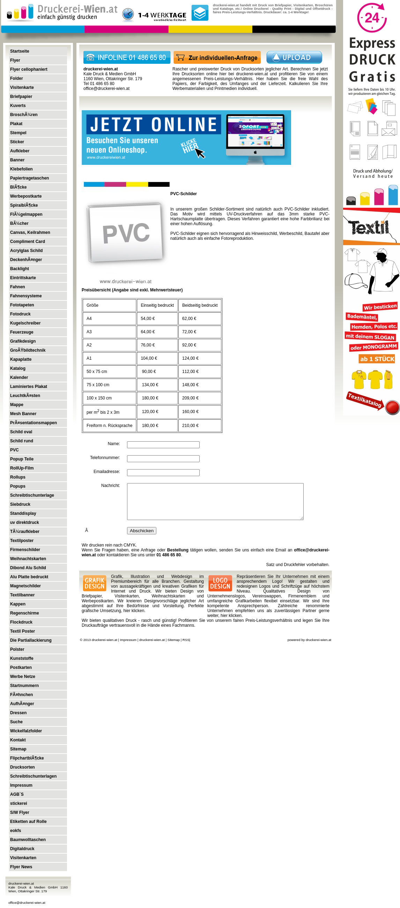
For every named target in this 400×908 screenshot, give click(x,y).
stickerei (18, 803)
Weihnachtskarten (28, 558)
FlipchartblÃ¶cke (27, 758)
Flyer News (21, 866)
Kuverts (18, 105)
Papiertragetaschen (29, 178)
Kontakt (18, 740)
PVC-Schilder (183, 193)
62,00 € (189, 318)
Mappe (16, 404)
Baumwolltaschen (28, 839)
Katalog (17, 368)
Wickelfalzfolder (26, 730)
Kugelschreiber (25, 323)
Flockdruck (21, 622)
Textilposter (22, 540)
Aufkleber (19, 150)
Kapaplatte (20, 359)
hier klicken (133, 610)
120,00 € (149, 411)
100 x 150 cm (99, 398)
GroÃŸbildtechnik (27, 350)
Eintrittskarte (23, 277)
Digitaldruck (22, 848)
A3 (89, 331)
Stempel (18, 132)
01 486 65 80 (168, 554)
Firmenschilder (25, 549)
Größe (92, 305)
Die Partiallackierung (31, 640)
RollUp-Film (22, 468)
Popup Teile (22, 459)
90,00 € (148, 371)
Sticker (17, 141)
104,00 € (149, 358)
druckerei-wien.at (252, 73)
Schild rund (21, 440)
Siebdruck (20, 504)
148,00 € (190, 384)
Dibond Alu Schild (28, 567)
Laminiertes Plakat (28, 386)
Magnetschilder (25, 585)
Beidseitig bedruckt (199, 305)
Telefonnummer (104, 457)
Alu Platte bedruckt (29, 576)
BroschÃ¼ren (24, 114)
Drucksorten (22, 767)
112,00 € (190, 371)
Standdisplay (23, 513)
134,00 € (149, 384)
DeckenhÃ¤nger (26, 259)
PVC (14, 450)
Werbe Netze (22, 676)
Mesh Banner (23, 413)
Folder (16, 78)
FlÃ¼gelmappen (26, 214)
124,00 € (190, 358)
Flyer (15, 60)
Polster (17, 649)
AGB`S (17, 794)
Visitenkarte (22, 87)
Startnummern (24, 685)
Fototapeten (22, 305)
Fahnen (17, 286)
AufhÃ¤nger (22, 703)
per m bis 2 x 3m (103, 412)
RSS (186, 640)
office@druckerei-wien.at (26, 903)
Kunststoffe (22, 658)
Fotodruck (20, 314)
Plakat (16, 123)
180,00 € (149, 398)
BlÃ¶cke (18, 187)
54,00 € (148, 318)
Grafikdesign (23, 341)
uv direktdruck (24, 522)
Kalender (19, 377)
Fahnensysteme (26, 295)
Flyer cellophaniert (28, 69)
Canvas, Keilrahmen (30, 232)
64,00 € (148, 331)
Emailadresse (106, 471)
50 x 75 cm (97, 371)
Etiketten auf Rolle (28, 821)
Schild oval (21, 431)
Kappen (17, 604)
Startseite (19, 51)
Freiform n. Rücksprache (109, 425)
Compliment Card (27, 241)
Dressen (18, 712)
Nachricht (110, 485)
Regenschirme (24, 613)
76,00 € (148, 345)
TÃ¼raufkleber (24, 531)
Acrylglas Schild (26, 250)
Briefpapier (21, 96)
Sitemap (18, 749)
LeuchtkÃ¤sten (25, 395)
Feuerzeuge (22, 332)
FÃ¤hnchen (21, 694)
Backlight (19, 268)
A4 (89, 318)
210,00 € (190, 425)
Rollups (17, 477)
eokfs (15, 830)
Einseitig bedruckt (157, 305)
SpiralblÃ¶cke (24, 205)
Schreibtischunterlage (32, 495)
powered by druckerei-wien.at (309, 640)
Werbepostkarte (26, 196)
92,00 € (189, 345)
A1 (89, 358)
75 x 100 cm (98, 384)
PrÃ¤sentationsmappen (33, 422)
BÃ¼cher (19, 223)
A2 (89, 345)
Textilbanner (22, 595)
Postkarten (21, 667)
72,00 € (189, 331)
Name (113, 443)
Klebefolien (21, 169)
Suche (16, 721)
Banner (17, 160)
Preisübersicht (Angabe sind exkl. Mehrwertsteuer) (132, 290)
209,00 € (190, 398)
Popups (17, 486)
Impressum (21, 785)
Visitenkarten (23, 857)
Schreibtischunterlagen (33, 776)
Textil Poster (22, 631)
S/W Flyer (19, 812)
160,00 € (190, 411)
